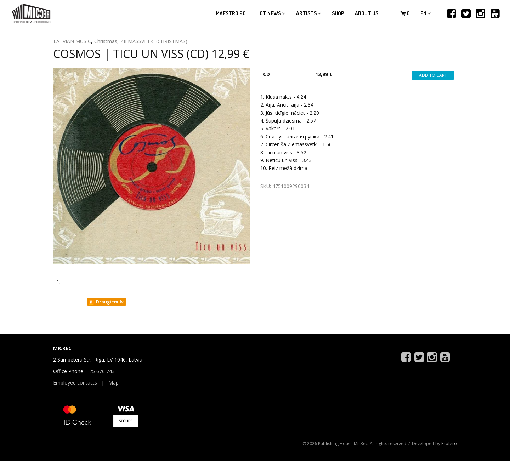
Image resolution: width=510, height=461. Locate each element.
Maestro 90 (231, 13)
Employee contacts (75, 382)
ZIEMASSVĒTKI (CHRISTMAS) (153, 41)
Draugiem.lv (106, 302)
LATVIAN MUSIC (72, 41)
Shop (338, 13)
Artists (308, 13)
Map (113, 382)
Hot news (270, 13)
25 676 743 (102, 371)
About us (366, 13)
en (425, 13)
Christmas (105, 41)
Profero (449, 443)
